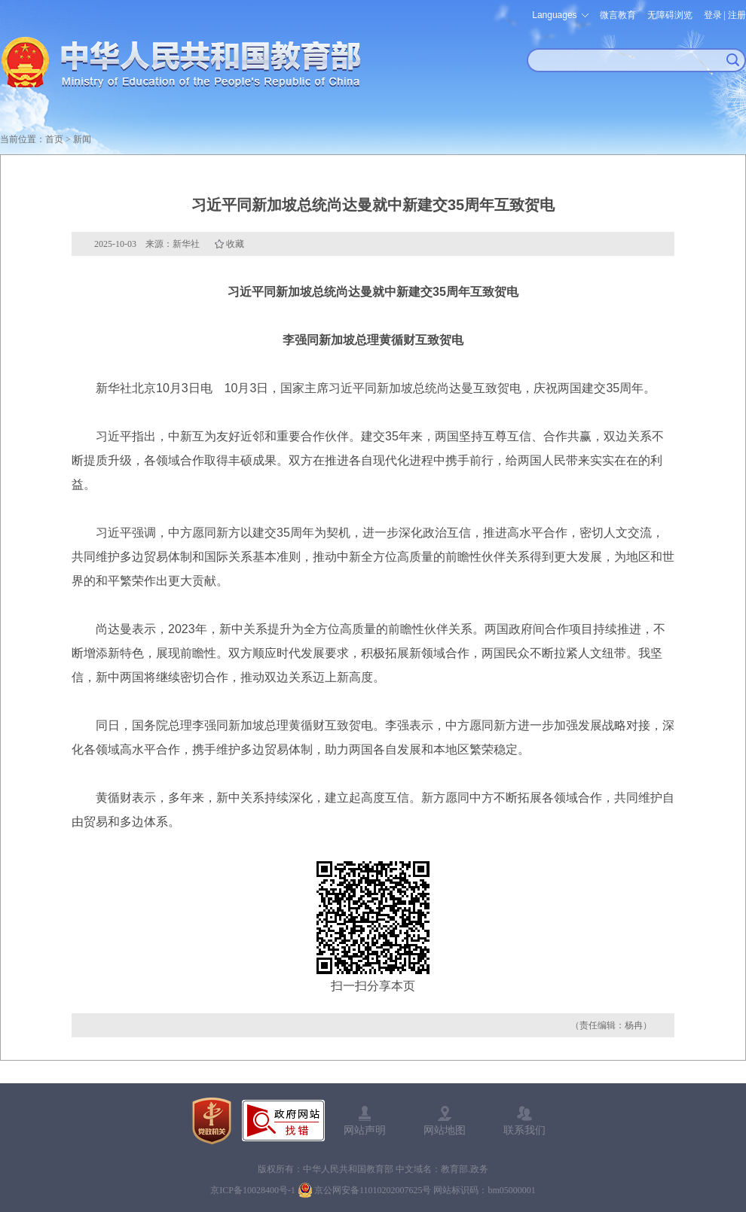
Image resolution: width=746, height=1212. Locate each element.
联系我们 (524, 1130)
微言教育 (618, 15)
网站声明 (365, 1130)
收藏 (235, 244)
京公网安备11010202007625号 (373, 1190)
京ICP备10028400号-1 (252, 1190)
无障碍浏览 (669, 15)
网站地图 (444, 1130)
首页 (54, 139)
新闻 (82, 139)
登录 (713, 15)
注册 (737, 15)
